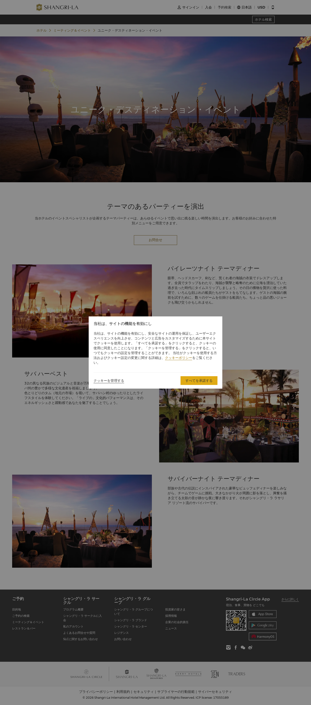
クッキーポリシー (178, 358)
